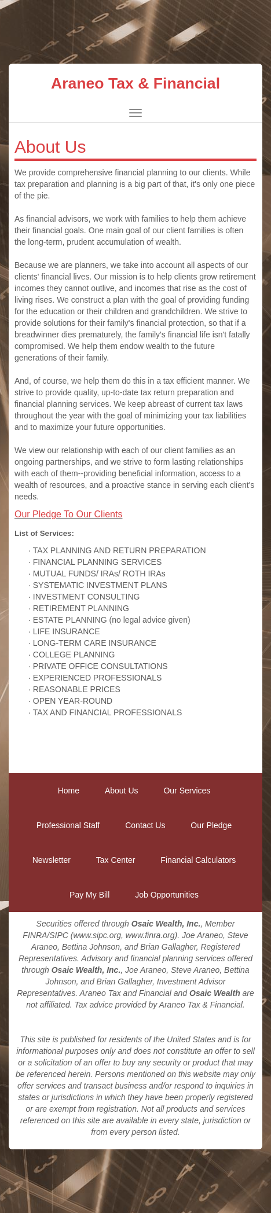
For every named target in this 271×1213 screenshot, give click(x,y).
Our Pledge (211, 825)
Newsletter (51, 860)
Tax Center (116, 860)
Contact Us (145, 825)
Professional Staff (68, 825)
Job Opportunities (167, 894)
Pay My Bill (89, 894)
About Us (121, 790)
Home (68, 790)
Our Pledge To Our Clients (68, 514)
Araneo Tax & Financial (135, 83)
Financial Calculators (198, 860)
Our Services (186, 790)
